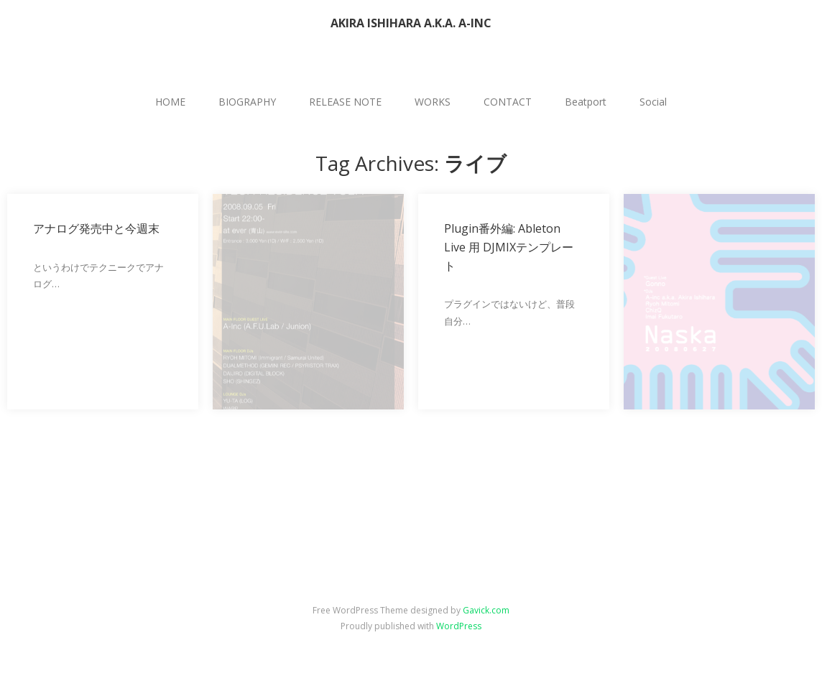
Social (653, 101)
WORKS (433, 101)
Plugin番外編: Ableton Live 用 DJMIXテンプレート (508, 247)
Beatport (585, 101)
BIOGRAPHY (247, 101)
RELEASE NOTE (345, 101)
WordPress (458, 626)
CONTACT (508, 101)
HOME (170, 101)
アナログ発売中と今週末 (96, 228)
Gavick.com (486, 610)
